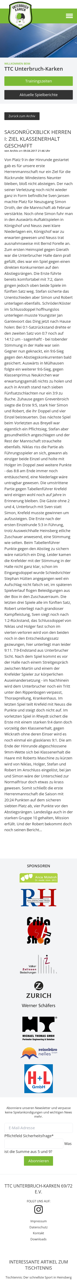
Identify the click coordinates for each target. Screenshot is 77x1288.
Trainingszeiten (38, 81)
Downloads (38, 1239)
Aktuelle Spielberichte (39, 94)
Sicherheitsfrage (29, 1135)
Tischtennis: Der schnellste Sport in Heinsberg (39, 1277)
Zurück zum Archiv (22, 116)
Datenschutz (38, 1227)
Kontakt (38, 1233)
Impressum (38, 1221)
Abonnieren (38, 1160)
